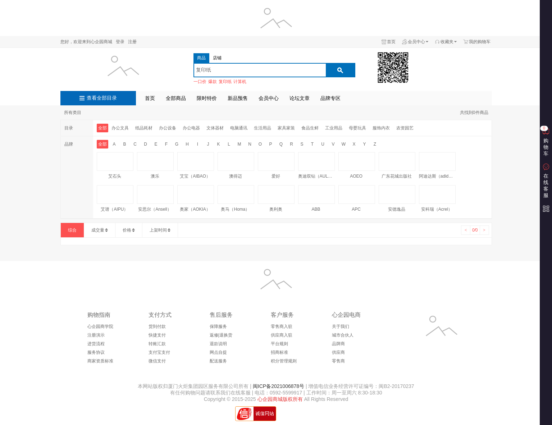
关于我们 (340, 326)
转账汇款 (157, 343)
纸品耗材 (143, 128)
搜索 (340, 70)
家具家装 (286, 128)
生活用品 (262, 128)
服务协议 (96, 352)
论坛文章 (299, 98)
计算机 (239, 81)
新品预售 (238, 98)
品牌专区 (330, 98)
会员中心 (416, 41)
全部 (102, 128)
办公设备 (167, 128)
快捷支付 (157, 335)
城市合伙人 (342, 335)
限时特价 (207, 98)
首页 (391, 41)
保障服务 (218, 326)
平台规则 (279, 343)
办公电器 (191, 128)
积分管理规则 (284, 361)
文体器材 (215, 128)
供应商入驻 (281, 335)
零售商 (338, 361)
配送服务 (218, 361)
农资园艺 (405, 128)
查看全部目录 (102, 98)
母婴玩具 (357, 128)
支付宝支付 (159, 352)
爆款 (212, 81)
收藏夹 (447, 41)
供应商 (338, 352)
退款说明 (218, 343)
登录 (120, 41)
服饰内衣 (381, 128)
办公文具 (120, 128)
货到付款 (157, 326)
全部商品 (176, 98)
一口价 (199, 81)
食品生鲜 (310, 128)
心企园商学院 (100, 326)
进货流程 (96, 343)
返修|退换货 (221, 335)
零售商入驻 (281, 326)
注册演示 (96, 335)
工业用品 (333, 128)
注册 (132, 41)
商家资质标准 (100, 361)
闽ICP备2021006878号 (277, 386)
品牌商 (338, 343)
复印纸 (225, 81)
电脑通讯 (238, 128)
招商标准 (279, 352)
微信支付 (157, 361)
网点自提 (218, 352)
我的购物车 (480, 41)
